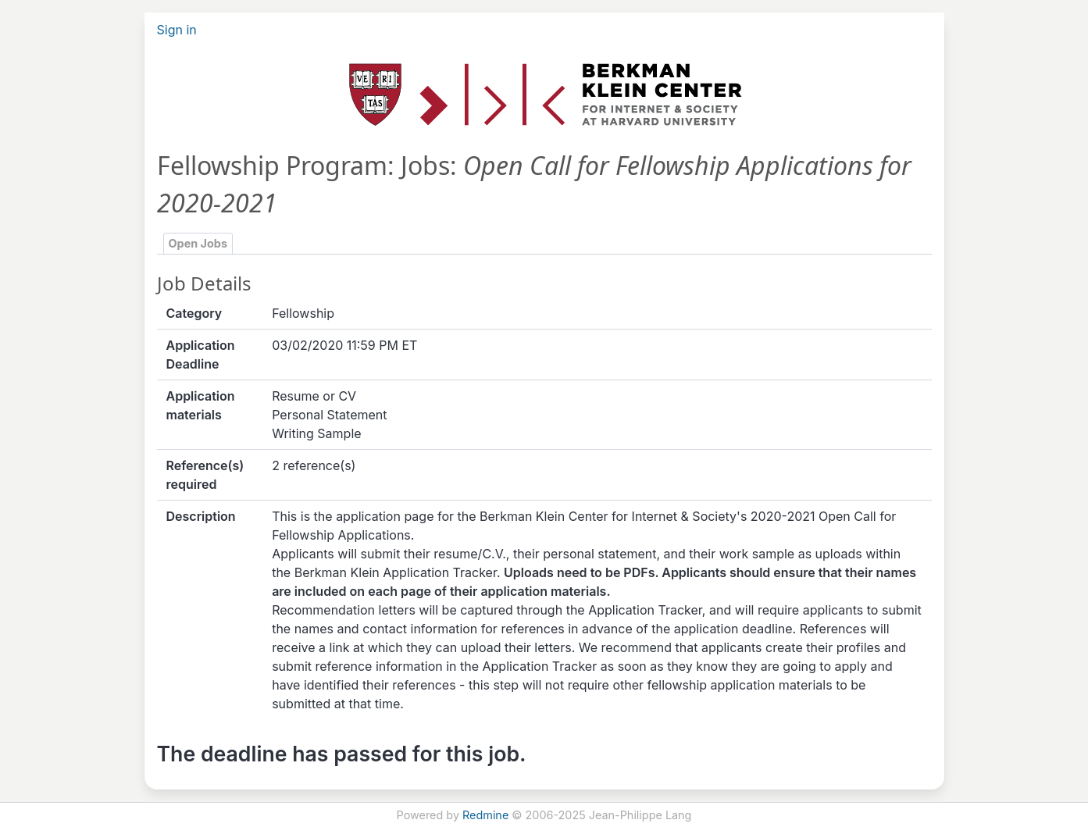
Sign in (177, 29)
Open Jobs (198, 243)
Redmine (485, 815)
